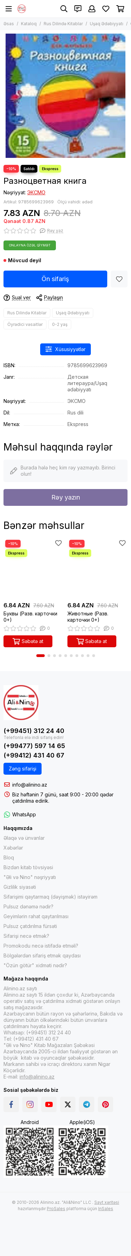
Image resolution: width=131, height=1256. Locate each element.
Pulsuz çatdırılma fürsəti (30, 926)
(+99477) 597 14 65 (34, 745)
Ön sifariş (55, 278)
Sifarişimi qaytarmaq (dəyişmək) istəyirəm (50, 897)
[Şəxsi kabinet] (92, 9)
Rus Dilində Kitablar (63, 23)
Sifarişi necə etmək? (26, 936)
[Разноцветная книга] (65, 96)
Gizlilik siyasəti (19, 887)
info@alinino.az (29, 785)
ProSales (56, 1208)
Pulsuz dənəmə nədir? (28, 906)
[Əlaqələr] (78, 9)
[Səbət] (120, 9)
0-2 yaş (59, 324)
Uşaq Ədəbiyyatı (106, 23)
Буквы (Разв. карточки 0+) (30, 616)
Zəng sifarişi (22, 769)
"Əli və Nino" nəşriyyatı (29, 877)
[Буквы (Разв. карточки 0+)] (33, 568)
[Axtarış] (64, 9)
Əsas (8, 23)
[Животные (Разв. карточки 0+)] (97, 568)
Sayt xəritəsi (106, 1202)
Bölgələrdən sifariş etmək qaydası (42, 955)
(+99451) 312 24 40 (33, 730)
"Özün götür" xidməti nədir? (35, 965)
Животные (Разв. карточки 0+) (87, 616)
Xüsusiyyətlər (65, 349)
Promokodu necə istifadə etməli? (40, 946)
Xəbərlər (13, 848)
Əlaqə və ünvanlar (24, 838)
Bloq (8, 857)
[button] (40, 655)
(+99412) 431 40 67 (33, 755)
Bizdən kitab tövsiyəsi (28, 867)
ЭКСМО (36, 192)
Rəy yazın (65, 497)
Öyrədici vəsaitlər (25, 324)
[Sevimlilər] (106, 9)
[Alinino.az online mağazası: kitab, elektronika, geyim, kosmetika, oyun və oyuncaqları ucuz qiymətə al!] (21, 9)
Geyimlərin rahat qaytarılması (35, 916)
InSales (105, 1208)
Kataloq (29, 23)
